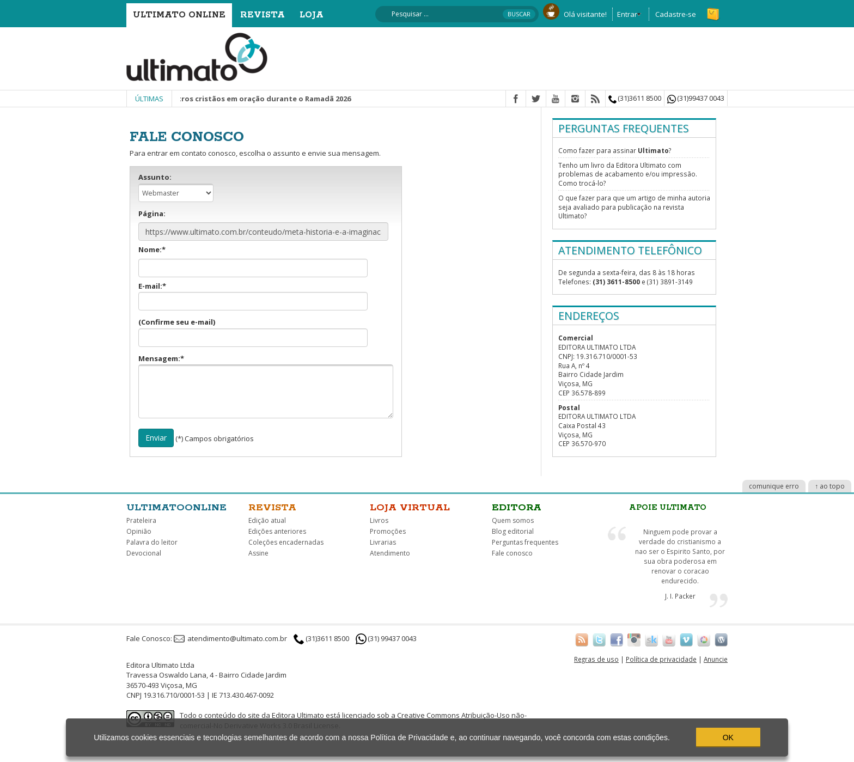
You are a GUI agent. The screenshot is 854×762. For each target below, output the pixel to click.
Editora (516, 508)
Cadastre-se (675, 14)
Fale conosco (512, 553)
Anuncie (716, 659)
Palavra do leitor (152, 542)
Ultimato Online (179, 15)
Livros (379, 520)
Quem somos (513, 520)
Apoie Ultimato (667, 508)
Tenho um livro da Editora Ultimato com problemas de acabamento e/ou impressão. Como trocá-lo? (627, 174)
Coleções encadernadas (286, 542)
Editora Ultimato (298, 715)
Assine (258, 553)
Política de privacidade (661, 659)
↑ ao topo (830, 486)
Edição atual (267, 520)
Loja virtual (410, 508)
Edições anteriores (277, 531)
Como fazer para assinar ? (614, 150)
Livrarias (383, 542)
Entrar (627, 14)
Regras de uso (596, 659)
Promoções (388, 531)
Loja (312, 15)
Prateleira (141, 520)
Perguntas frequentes (525, 542)
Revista (262, 15)
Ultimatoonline (176, 508)
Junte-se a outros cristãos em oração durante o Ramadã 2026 (251, 98)
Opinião (138, 531)
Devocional (143, 553)
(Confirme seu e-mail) (253, 332)
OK (728, 737)
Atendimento (390, 553)
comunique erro (774, 486)
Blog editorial (513, 531)
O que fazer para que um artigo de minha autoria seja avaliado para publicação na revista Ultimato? (634, 206)
